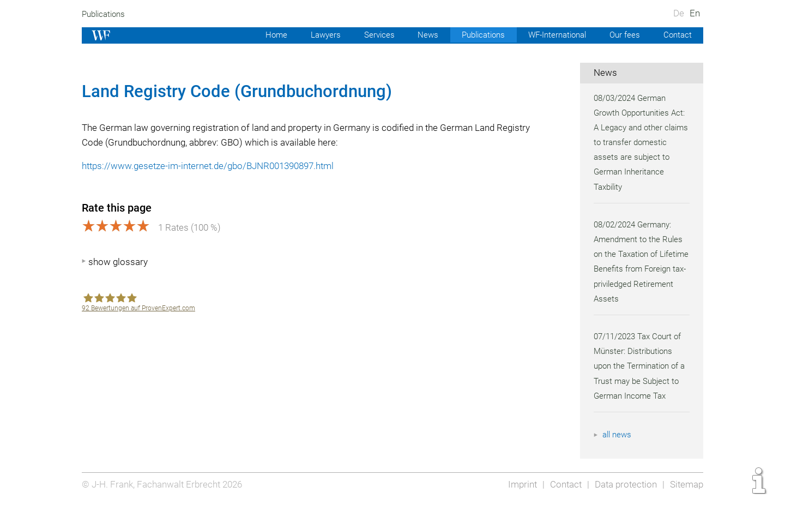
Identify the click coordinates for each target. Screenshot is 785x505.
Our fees (623, 35)
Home (266, 35)
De (678, 13)
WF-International (553, 35)
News (420, 35)
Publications (105, 14)
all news (617, 435)
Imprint (519, 484)
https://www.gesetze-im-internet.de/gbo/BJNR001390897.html (211, 165)
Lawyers (316, 35)
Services (371, 35)
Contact (676, 35)
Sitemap (686, 484)
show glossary (118, 261)
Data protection (624, 484)
